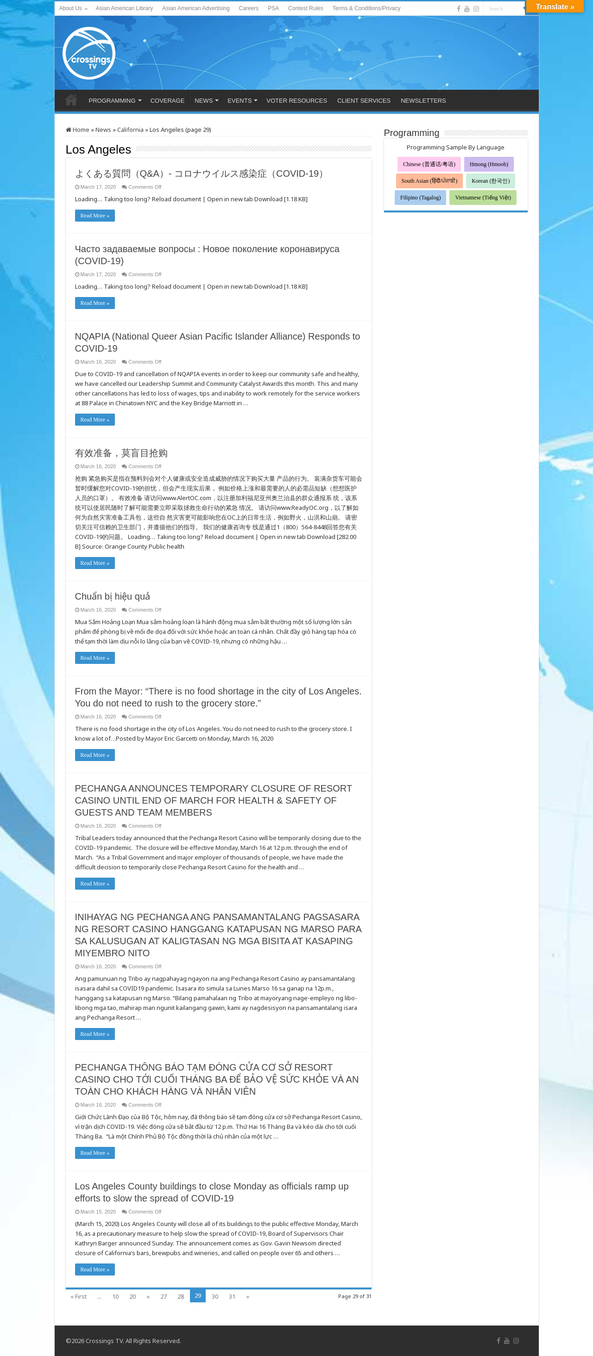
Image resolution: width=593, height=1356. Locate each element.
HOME (71, 99)
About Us (70, 8)
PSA (273, 8)
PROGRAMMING (112, 100)
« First (78, 1296)
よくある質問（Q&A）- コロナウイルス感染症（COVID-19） (201, 173)
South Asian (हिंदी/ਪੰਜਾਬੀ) (430, 181)
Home (77, 129)
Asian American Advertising (195, 8)
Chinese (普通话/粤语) (429, 164)
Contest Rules (305, 8)
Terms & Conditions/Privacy (367, 8)
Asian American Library (124, 8)
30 (215, 1296)
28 (180, 1296)
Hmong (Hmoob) (489, 164)
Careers (249, 8)
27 (163, 1296)
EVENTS (239, 100)
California (130, 129)
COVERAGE (168, 100)
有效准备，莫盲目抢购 (121, 453)
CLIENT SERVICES (364, 100)
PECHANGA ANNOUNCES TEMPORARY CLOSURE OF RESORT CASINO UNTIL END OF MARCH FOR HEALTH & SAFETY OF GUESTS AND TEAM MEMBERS (213, 800)
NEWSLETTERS (423, 100)
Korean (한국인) (491, 181)
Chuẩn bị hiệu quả (113, 596)
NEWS (204, 100)
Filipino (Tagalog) (420, 197)
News (103, 129)
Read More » (95, 215)
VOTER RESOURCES (296, 100)
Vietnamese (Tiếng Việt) (483, 197)
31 (232, 1296)
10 (115, 1296)
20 (132, 1296)
